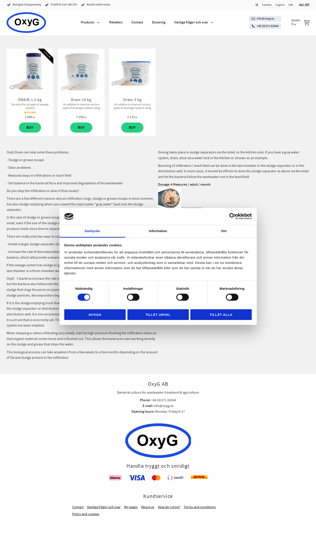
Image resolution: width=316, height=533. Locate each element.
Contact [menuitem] (137, 22)
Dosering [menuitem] (158, 22)
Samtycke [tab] (92, 231)
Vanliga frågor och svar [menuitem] (191, 22)
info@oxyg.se (265, 19)
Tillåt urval (158, 314)
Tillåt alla (221, 314)
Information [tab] (158, 231)
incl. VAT (304, 5)
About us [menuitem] (147, 507)
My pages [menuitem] (131, 507)
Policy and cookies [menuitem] (85, 514)
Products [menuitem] (87, 22)
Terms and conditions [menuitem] (200, 507)
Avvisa (94, 314)
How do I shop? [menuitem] (169, 507)
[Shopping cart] (300, 22)
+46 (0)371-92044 (268, 26)
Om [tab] (224, 231)
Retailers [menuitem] (116, 22)
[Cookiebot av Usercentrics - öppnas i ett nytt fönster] (232, 216)
